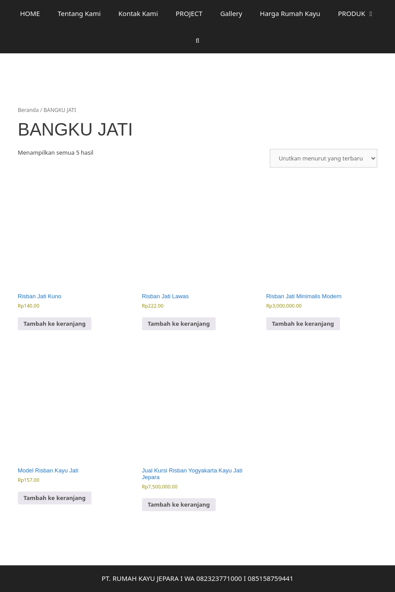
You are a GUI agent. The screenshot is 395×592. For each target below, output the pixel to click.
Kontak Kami (138, 13)
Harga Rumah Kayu (290, 13)
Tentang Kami (79, 13)
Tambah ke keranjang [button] (55, 324)
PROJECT (189, 13)
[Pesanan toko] (323, 158)
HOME (30, 13)
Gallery (231, 13)
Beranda (28, 110)
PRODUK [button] (361, 13)
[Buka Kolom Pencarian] (197, 40)
